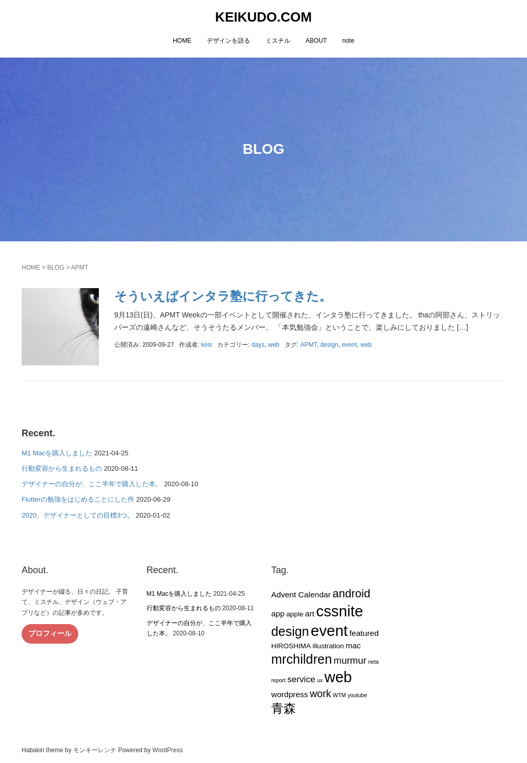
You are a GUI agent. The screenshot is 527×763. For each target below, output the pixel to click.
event (349, 344)
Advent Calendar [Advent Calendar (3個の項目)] (301, 594)
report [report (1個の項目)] (278, 680)
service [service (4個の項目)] (301, 679)
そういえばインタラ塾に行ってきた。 (222, 296)
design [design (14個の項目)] (290, 631)
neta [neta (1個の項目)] (373, 662)
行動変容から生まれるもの (62, 468)
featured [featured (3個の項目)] (364, 633)
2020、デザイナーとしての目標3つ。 (78, 515)
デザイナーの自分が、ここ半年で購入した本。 (92, 484)
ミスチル (278, 40)
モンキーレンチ (94, 750)
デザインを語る (228, 40)
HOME (182, 40)
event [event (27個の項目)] (329, 630)
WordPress (167, 750)
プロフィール (50, 633)
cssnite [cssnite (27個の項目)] (339, 610)
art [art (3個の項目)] (309, 613)
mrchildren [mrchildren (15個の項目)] (301, 659)
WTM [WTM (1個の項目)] (339, 695)
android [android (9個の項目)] (351, 593)
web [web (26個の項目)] (338, 677)
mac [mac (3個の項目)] (353, 645)
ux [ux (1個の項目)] (320, 680)
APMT (308, 344)
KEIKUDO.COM (263, 17)
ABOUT (316, 40)
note (348, 40)
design (329, 344)
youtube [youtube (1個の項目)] (357, 695)
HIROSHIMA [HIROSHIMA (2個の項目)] (291, 646)
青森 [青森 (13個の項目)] (283, 708)
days (258, 344)
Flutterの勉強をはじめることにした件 (78, 499)
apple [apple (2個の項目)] (294, 614)
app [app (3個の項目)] (278, 613)
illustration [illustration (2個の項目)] (328, 646)
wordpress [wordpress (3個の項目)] (289, 694)
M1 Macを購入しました (57, 453)
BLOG (55, 267)
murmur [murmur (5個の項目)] (349, 660)
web (273, 344)
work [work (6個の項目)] (320, 693)
